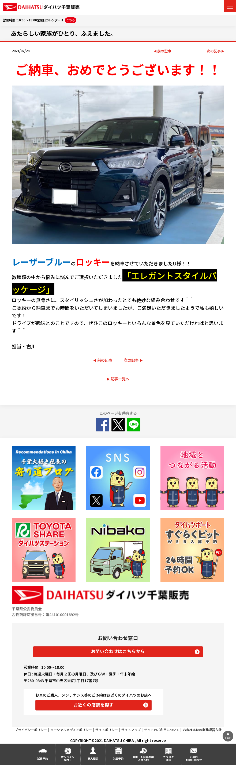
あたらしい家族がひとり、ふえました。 (63, 33)
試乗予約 (42, 758)
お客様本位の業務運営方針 (202, 729)
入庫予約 (118, 758)
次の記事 (214, 51)
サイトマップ (131, 729)
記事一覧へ (120, 378)
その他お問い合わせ (194, 758)
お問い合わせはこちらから (118, 651)
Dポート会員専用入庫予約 (143, 758)
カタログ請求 (168, 758)
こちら (70, 20)
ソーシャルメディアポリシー (71, 729)
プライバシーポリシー (31, 729)
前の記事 (164, 51)
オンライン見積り (67, 758)
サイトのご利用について (161, 729)
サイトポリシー (106, 729)
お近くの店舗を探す (93, 704)
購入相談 (93, 758)
